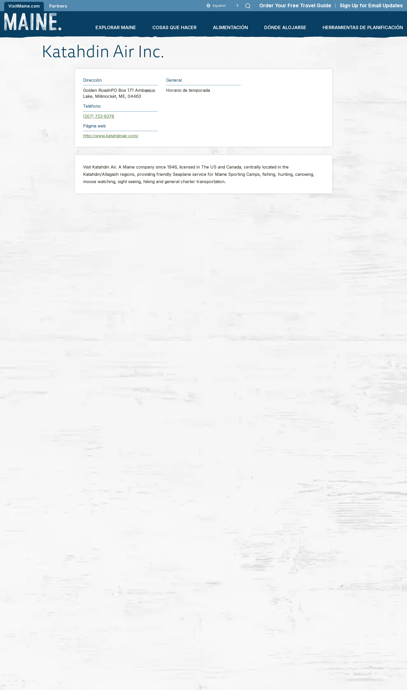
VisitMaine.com (24, 6)
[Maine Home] (32, 21)
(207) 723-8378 (98, 116)
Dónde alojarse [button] (285, 27)
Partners (58, 6)
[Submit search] (248, 6)
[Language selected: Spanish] (222, 5)
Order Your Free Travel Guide (295, 6)
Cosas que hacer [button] (174, 27)
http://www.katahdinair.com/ (110, 135)
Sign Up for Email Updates (371, 6)
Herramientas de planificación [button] (363, 27)
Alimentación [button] (230, 27)
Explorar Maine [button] (116, 27)
